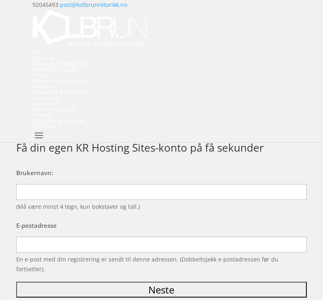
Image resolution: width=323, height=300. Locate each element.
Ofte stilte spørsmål (59, 81)
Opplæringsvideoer (58, 120)
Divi (37, 52)
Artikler (42, 115)
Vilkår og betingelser (60, 64)
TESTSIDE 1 (47, 126)
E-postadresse (36, 225)
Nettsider (45, 103)
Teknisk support (54, 109)
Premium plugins (55, 69)
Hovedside (46, 98)
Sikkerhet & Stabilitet (60, 92)
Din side (43, 58)
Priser (40, 75)
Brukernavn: (34, 173)
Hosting (42, 86)
